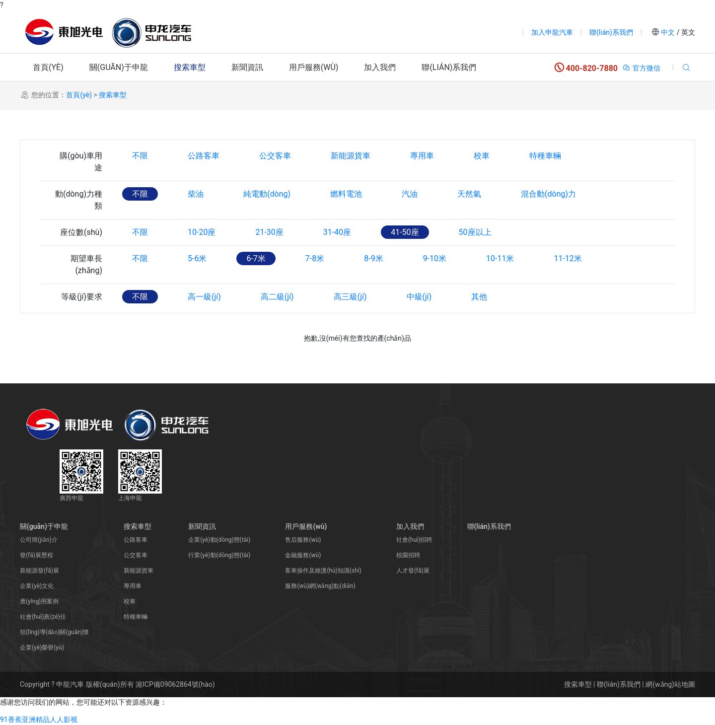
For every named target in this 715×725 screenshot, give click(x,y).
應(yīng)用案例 (39, 601)
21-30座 (269, 232)
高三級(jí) (350, 296)
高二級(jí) (277, 296)
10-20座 (201, 232)
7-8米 (314, 258)
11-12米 (567, 258)
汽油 (410, 194)
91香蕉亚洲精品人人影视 (38, 720)
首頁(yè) (48, 67)
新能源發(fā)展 (39, 570)
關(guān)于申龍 (118, 67)
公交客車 (275, 155)
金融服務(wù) (303, 555)
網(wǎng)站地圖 (670, 684)
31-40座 (337, 232)
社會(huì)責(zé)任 (43, 616)
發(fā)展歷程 (36, 555)
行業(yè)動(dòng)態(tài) (219, 555)
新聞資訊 (247, 67)
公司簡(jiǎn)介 (39, 539)
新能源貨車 (350, 155)
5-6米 (197, 258)
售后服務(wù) (303, 539)
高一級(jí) (204, 296)
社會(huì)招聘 (414, 539)
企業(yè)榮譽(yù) (42, 647)
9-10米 (434, 258)
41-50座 (405, 232)
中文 (668, 32)
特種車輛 (545, 155)
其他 (479, 296)
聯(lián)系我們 (611, 32)
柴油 (196, 194)
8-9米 (373, 258)
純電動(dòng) (266, 194)
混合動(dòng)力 (548, 194)
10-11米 (500, 258)
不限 (140, 155)
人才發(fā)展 (412, 570)
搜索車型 (190, 67)
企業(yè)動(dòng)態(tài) (219, 539)
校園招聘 (408, 555)
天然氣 (469, 194)
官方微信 (641, 68)
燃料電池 (346, 194)
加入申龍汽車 (552, 32)
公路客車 (203, 155)
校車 (482, 155)
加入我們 (380, 67)
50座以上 (475, 232)
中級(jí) (419, 296)
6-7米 (255, 258)
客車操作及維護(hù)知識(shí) (323, 570)
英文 (687, 32)
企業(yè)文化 (37, 585)
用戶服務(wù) (314, 67)
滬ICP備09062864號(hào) (175, 684)
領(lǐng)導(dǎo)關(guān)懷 (54, 632)
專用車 (422, 155)
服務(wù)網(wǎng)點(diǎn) (320, 585)
